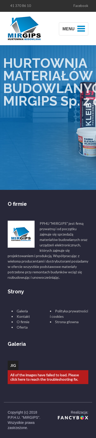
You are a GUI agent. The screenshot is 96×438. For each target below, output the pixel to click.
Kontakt (23, 316)
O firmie (23, 322)
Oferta (22, 327)
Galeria (22, 311)
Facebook (80, 6)
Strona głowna (67, 322)
